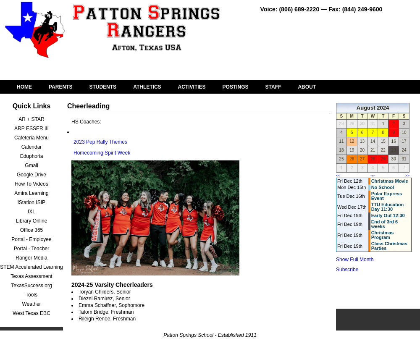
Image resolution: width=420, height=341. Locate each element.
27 (362, 159)
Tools (31, 295)
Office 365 (31, 230)
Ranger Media (31, 258)
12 (351, 141)
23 (393, 150)
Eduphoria (31, 156)
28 (372, 159)
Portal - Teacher (32, 249)
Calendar (31, 147)
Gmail (31, 165)
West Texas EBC (31, 313)
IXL (31, 212)
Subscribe (347, 270)
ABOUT (307, 87)
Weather (31, 304)
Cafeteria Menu (31, 138)
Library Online (31, 221)
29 (383, 159)
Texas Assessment (31, 276)
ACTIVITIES (192, 87)
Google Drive (31, 175)
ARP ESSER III (31, 128)
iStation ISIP (31, 202)
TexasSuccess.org (31, 286)
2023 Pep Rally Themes (100, 142)
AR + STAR (31, 119)
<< (338, 175)
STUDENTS (102, 87)
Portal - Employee (31, 239)
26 (351, 159)
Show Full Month (354, 259)
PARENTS (60, 87)
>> (407, 175)
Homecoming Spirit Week (102, 153)
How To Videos (31, 184)
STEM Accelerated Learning (31, 267)
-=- (372, 175)
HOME (24, 87)
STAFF (273, 87)
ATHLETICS (147, 87)
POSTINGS (236, 87)
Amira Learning (31, 193)
